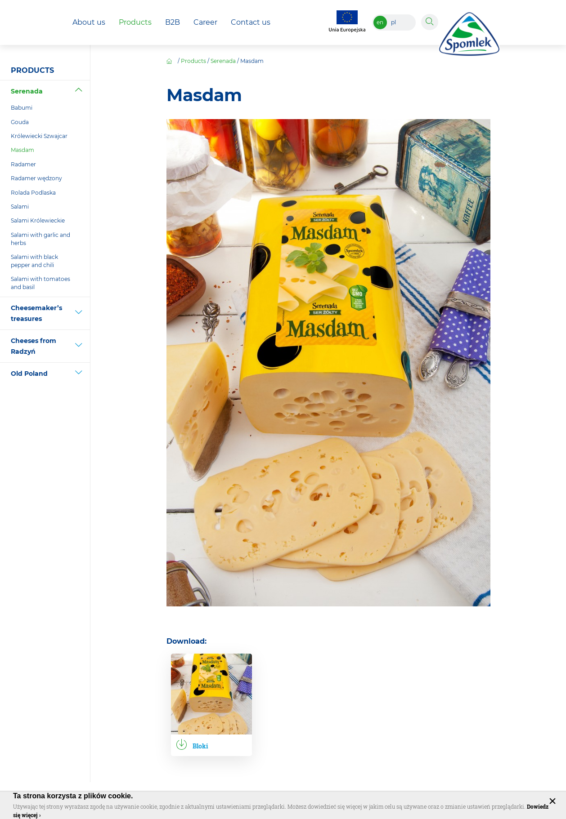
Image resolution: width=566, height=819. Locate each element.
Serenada (223, 61)
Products (193, 61)
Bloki (200, 746)
